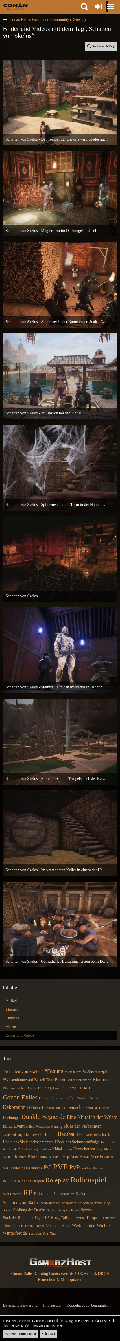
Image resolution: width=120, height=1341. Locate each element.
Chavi (71, 1088)
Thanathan (108, 1218)
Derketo (33, 1107)
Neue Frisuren (102, 1157)
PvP (74, 1167)
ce (64, 1087)
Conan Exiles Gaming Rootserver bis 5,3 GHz (49, 1274)
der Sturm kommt (53, 1108)
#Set (90, 1072)
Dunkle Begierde (43, 1116)
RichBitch (10, 1181)
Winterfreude (15, 1233)
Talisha (66, 1218)
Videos (11, 1026)
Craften (69, 1098)
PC (48, 1167)
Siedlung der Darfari (29, 1210)
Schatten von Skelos (21, 1202)
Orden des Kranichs (26, 1168)
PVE (60, 1166)
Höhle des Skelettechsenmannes (28, 1142)
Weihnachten (83, 1225)
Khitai (57, 1149)
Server (7, 1210)
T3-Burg (52, 1217)
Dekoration (14, 1107)
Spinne (86, 1210)
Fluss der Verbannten (83, 1126)
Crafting (82, 1098)
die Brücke (90, 1108)
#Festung (54, 1071)
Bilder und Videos (20, 1035)
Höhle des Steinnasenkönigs (77, 1142)
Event (19, 1126)
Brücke (31, 1088)
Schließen (48, 1334)
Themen (12, 1009)
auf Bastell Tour (41, 1080)
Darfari (94, 1098)
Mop (66, 1157)
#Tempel (101, 1072)
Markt (108, 1149)
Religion (98, 1168)
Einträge (12, 1018)
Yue (52, 1233)
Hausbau (67, 1134)
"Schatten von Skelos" (23, 1071)
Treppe (40, 1226)
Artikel (11, 1000)
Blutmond (102, 1079)
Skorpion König (69, 1210)
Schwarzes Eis (51, 1203)
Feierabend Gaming (48, 1127)
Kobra (68, 1149)
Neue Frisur (79, 1157)
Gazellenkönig (13, 1135)
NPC (6, 1168)
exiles (30, 1127)
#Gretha (70, 1072)
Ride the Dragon (31, 1181)
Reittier (86, 1168)
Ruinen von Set (46, 1194)
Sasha (80, 1194)
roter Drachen (12, 1194)
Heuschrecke (102, 1135)
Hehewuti (84, 1135)
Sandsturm (67, 1194)
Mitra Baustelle (50, 1157)
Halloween (33, 1134)
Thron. (29, 1226)
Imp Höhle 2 (11, 1149)
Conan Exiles (20, 1097)
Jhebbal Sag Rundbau (36, 1149)
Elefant (8, 1127)
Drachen (105, 1108)
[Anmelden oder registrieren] (98, 6)
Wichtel (104, 1225)
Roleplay (57, 1180)
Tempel (93, 1217)
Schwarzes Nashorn (75, 1203)
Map (100, 1149)
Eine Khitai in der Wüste (92, 1117)
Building (45, 1088)
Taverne (79, 1218)
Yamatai (34, 1233)
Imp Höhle (108, 1142)
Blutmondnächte (14, 1088)
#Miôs (81, 1072)
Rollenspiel (88, 1179)
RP (27, 1192)
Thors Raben (13, 1226)
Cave (56, 1088)
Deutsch (74, 1107)
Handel (50, 1135)
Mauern (8, 1157)
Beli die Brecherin (78, 1080)
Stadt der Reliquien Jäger (23, 1218)
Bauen (60, 1080)
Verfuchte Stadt (58, 1226)
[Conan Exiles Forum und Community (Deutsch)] (16, 6)
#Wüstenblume (15, 1080)
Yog (45, 1233)
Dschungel (11, 1118)
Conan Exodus (50, 1098)
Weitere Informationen (20, 1334)
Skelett (51, 1210)
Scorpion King (100, 1203)
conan (84, 1087)
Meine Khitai (27, 1156)
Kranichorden (84, 1149)
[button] (84, 6)
